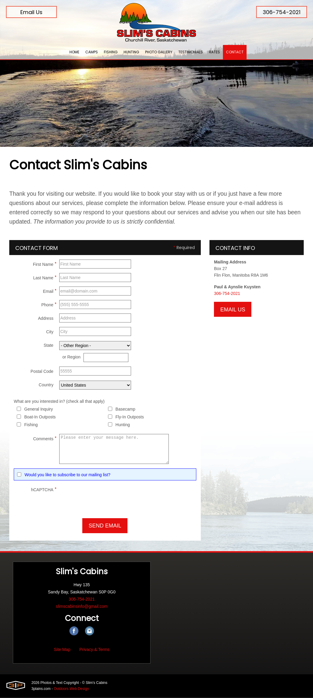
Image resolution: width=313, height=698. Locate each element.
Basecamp (125, 410)
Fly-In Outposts (130, 418)
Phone (48, 305)
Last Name (45, 278)
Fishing (31, 425)
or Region (71, 358)
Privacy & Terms (94, 650)
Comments (45, 439)
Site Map (62, 650)
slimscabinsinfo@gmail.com (82, 607)
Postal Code (42, 372)
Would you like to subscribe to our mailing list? (67, 476)
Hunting (123, 425)
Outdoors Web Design (71, 690)
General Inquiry (38, 410)
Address (45, 319)
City (49, 333)
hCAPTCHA (44, 490)
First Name (44, 264)
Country (46, 386)
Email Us (31, 12)
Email (49, 291)
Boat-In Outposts (40, 418)
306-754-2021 (281, 12)
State (49, 346)
